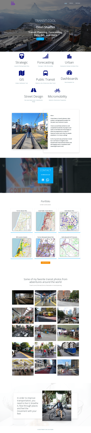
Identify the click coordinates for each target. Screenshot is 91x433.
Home (65, 3)
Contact (71, 3)
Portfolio (78, 3)
